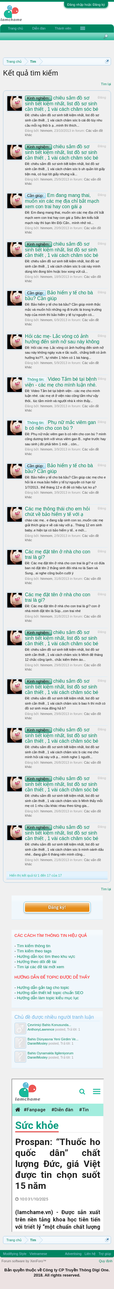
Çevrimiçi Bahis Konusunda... (49, 1025)
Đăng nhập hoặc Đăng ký (86, 4)
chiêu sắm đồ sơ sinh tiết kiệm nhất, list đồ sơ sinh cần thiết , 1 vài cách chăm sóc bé (61, 103)
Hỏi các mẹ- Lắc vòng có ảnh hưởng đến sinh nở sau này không (62, 339)
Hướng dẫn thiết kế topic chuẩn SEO (50, 992)
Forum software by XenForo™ (24, 1261)
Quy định (105, 1261)
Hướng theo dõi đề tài (36, 961)
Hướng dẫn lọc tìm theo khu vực (46, 956)
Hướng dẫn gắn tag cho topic (43, 987)
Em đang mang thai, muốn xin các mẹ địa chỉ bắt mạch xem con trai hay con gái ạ (62, 201)
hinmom (46, 130)
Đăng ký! (57, 907)
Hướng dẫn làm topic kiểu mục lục (48, 998)
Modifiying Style (14, 1254)
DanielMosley (38, 1043)
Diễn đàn (39, 28)
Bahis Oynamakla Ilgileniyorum (51, 1053)
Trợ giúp (104, 1254)
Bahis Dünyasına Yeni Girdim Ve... (53, 1039)
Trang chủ (15, 28)
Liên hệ (90, 1254)
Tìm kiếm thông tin (33, 946)
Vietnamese (38, 1254)
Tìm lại (106, 84)
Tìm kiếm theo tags (34, 951)
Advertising (73, 1254)
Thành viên (63, 28)
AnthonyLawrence (41, 1029)
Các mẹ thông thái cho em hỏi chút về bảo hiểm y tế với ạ (57, 511)
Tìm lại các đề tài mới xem (40, 967)
